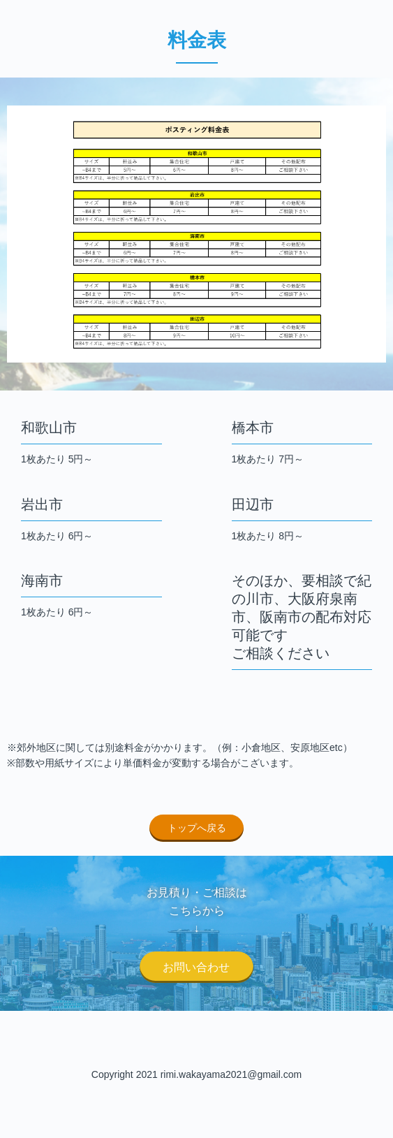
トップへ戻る (197, 827)
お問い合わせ (196, 967)
